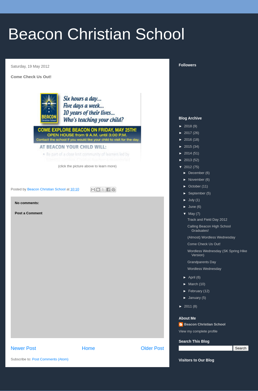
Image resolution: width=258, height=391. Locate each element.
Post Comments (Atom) (50, 359)
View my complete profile (198, 331)
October (195, 186)
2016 (188, 139)
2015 (188, 146)
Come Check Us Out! (203, 244)
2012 (188, 167)
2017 (188, 133)
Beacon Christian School (96, 34)
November (197, 180)
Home (88, 348)
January (195, 298)
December (197, 173)
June (192, 207)
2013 (188, 160)
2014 (188, 153)
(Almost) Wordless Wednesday (211, 237)
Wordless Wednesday (204, 269)
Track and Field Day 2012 (207, 220)
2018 (188, 126)
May (192, 214)
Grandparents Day (201, 262)
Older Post (152, 348)
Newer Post (23, 348)
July (192, 200)
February (195, 291)
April (192, 277)
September (197, 193)
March (193, 284)
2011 (188, 306)
